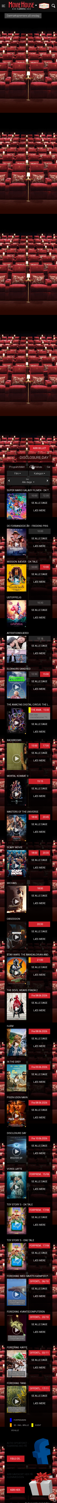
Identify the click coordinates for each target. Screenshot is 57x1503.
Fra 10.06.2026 (39, 1138)
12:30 (46, 495)
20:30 (46, 852)
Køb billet (39, 448)
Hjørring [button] (24, 4)
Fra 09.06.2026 (39, 1067)
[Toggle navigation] (3, 6)
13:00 (46, 567)
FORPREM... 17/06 (39, 1210)
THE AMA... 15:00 (39, 710)
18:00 (34, 817)
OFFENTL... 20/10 (39, 1317)
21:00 (36, 960)
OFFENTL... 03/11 (39, 1352)
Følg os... (15, 1458)
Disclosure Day (34, 457)
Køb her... (15, 1489)
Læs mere (39, 510)
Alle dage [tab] (28, 481)
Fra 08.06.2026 (39, 995)
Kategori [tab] (38, 473)
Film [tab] (16, 473)
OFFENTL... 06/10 (39, 1281)
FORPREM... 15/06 (39, 1174)
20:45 (46, 817)
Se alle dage (39, 502)
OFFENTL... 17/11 (39, 1388)
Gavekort (23, 467)
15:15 (40, 781)
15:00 (46, 674)
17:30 (46, 745)
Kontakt (37, 467)
